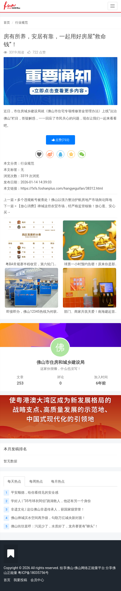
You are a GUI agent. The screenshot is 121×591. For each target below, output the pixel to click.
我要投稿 (20, 580)
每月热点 (58, 481)
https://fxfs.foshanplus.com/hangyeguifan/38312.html (62, 188)
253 (20, 383)
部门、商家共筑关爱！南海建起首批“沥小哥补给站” (89, 311)
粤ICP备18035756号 (33, 573)
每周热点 (36, 481)
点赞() (60, 140)
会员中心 (37, 580)
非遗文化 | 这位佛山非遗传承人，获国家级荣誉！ (47, 509)
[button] (9, 416)
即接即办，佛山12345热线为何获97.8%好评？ (31, 311)
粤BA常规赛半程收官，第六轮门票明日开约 (31, 264)
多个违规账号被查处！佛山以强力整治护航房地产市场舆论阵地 (64, 200)
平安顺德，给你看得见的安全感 (34, 492)
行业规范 (21, 22)
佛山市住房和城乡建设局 (60, 362)
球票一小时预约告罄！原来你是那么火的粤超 (89, 264)
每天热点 (14, 481)
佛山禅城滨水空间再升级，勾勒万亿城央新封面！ (48, 518)
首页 (7, 22)
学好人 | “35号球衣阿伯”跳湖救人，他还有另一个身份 (51, 501)
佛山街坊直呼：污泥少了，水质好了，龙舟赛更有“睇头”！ (54, 526)
